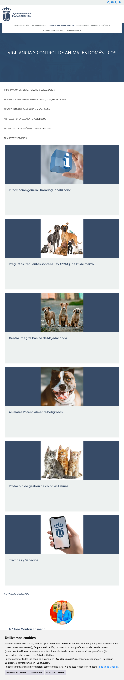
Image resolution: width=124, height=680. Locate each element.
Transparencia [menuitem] (73, 30)
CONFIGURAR (36, 672)
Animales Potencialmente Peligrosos (25, 118)
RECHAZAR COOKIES (16, 672)
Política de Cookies (108, 666)
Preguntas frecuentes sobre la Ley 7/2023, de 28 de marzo (36, 99)
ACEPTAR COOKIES (55, 672)
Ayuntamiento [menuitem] (39, 25)
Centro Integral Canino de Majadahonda (27, 109)
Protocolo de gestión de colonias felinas (28, 128)
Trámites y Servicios (15, 138)
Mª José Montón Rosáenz (27, 629)
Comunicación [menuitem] (21, 25)
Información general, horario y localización (29, 89)
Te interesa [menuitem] (82, 25)
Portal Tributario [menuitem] (53, 30)
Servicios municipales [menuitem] (61, 25)
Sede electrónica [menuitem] (100, 25)
